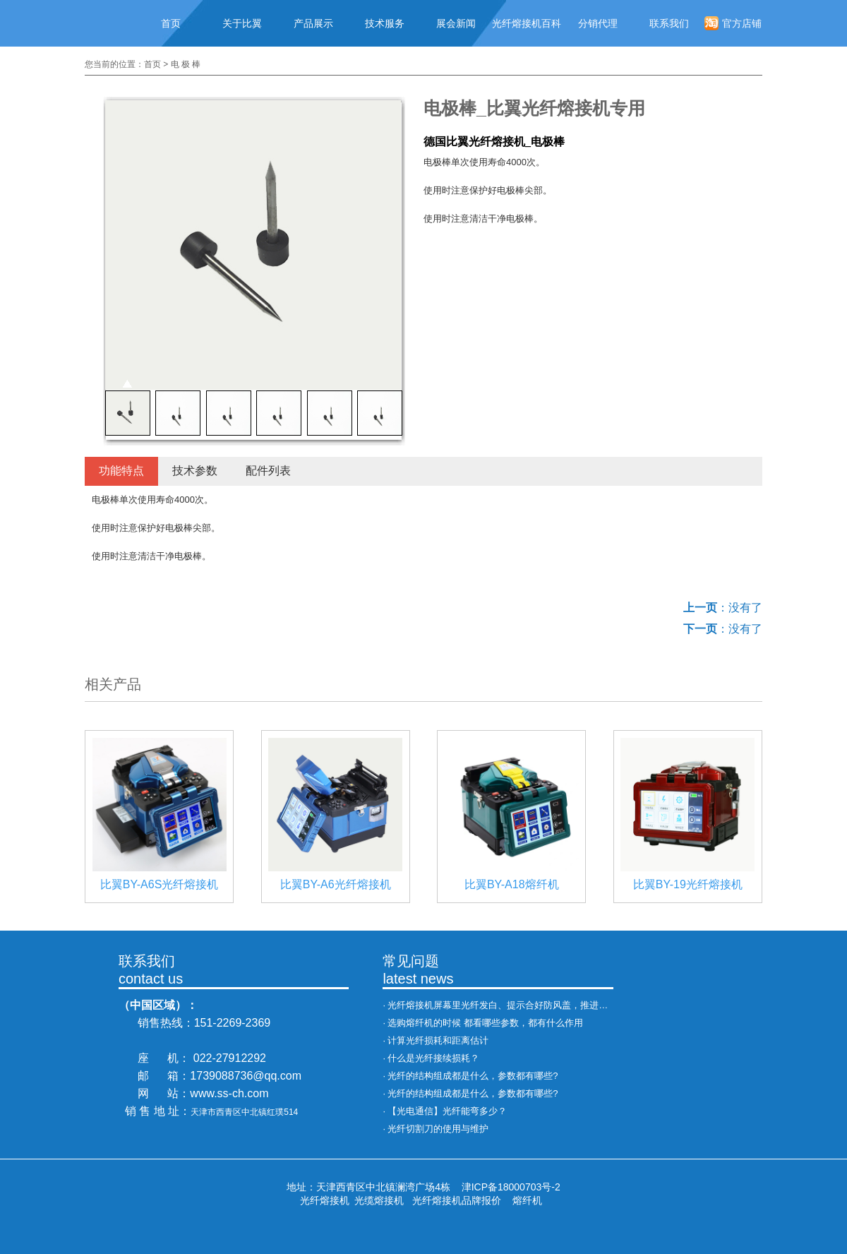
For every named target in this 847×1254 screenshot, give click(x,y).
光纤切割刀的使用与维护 (438, 1128)
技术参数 (194, 471)
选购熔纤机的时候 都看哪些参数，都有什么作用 (485, 1022)
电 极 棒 (186, 64)
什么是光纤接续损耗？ (433, 1058)
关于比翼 (242, 23)
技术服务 (384, 23)
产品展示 (313, 23)
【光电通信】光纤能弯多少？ (447, 1111)
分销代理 (598, 23)
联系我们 (669, 23)
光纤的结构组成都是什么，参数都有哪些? (473, 1075)
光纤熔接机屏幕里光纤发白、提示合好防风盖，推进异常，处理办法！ (530, 1005)
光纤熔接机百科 (526, 23)
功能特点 (121, 471)
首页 (171, 23)
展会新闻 (456, 23)
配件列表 (268, 471)
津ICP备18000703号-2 (511, 1187)
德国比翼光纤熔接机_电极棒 (494, 142)
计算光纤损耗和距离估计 (438, 1040)
